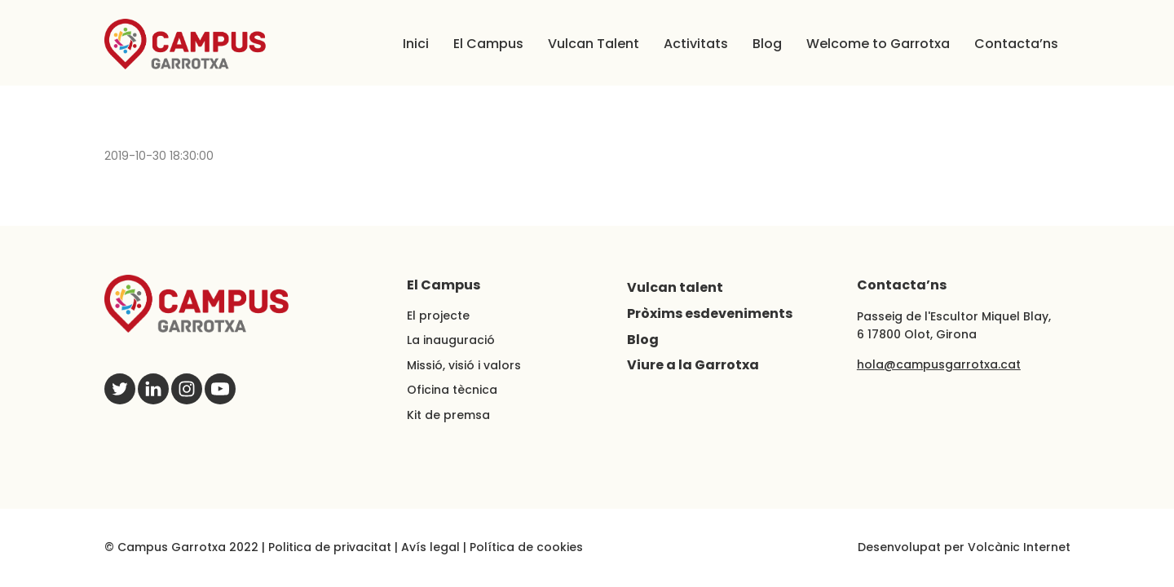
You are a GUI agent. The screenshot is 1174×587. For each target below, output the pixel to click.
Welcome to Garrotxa (878, 43)
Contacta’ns (1016, 43)
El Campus (488, 43)
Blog (767, 43)
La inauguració (451, 340)
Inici (416, 43)
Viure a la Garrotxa (693, 364)
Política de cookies (526, 547)
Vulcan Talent (593, 43)
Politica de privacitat (329, 547)
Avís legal (430, 547)
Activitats (696, 43)
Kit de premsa (448, 415)
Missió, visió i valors (464, 365)
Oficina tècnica (452, 390)
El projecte (438, 315)
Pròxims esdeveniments (709, 313)
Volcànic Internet (1019, 547)
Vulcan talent (675, 287)
